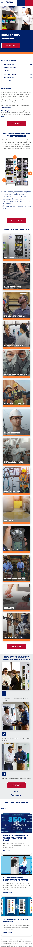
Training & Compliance (10, 81)
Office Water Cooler (10, 74)
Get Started (11, 45)
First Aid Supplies (9, 64)
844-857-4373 (17, 795)
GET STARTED (16, 221)
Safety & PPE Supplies (10, 68)
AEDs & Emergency (9, 71)
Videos (3, 809)
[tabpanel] (16, 874)
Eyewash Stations (9, 77)
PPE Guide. (7, 108)
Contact (29, 3)
